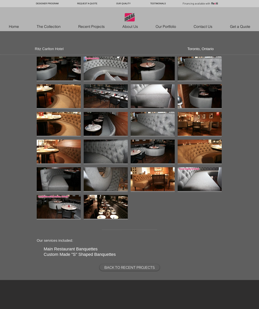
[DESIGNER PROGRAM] (47, 3)
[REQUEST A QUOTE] (87, 3)
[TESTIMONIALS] (158, 3)
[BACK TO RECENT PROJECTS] (130, 267)
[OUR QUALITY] (123, 3)
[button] (59, 69)
